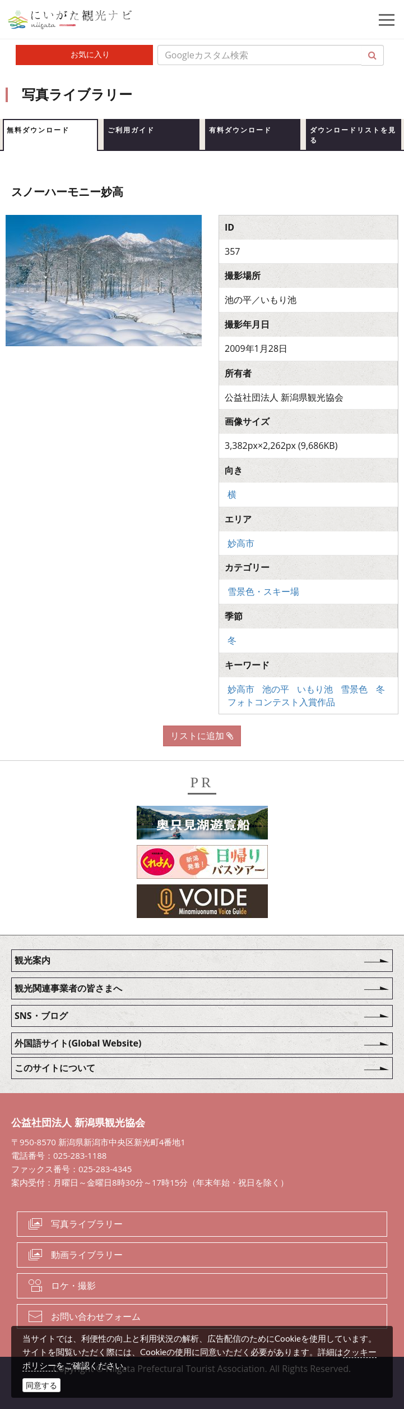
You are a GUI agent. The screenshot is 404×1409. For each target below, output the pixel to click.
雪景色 (354, 689)
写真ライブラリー (87, 1224)
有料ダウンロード (240, 130)
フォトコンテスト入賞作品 (281, 702)
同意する (41, 1385)
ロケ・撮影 (73, 1285)
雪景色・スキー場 (263, 591)
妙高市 (240, 543)
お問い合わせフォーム (96, 1316)
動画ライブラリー (87, 1255)
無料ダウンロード (38, 130)
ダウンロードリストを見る (353, 135)
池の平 (275, 689)
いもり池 (315, 689)
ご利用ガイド (131, 130)
